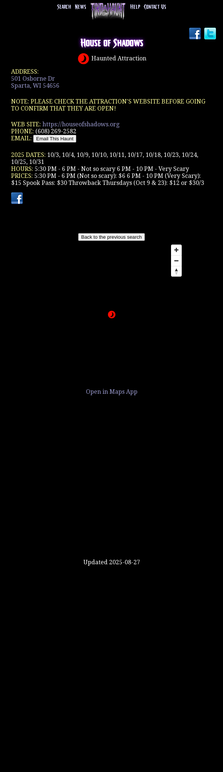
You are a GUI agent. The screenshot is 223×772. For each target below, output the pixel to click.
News (80, 7)
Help (135, 7)
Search (64, 7)
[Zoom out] (176, 260)
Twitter (210, 34)
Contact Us (155, 7)
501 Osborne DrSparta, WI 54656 (35, 82)
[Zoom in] (176, 250)
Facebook (195, 34)
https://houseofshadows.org (80, 124)
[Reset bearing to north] (176, 271)
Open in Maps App (111, 391)
